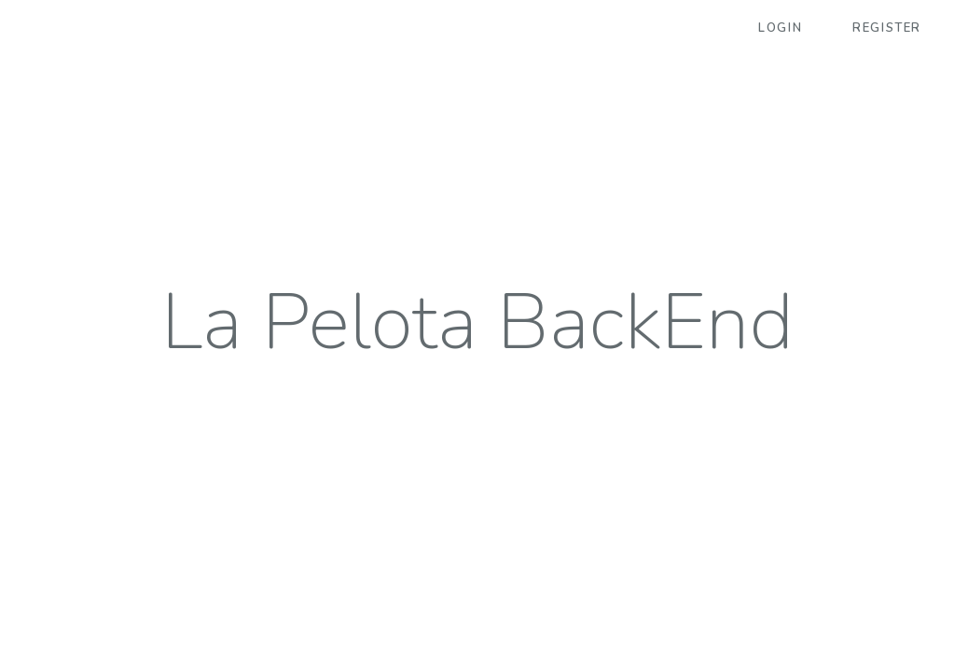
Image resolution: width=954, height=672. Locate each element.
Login (780, 28)
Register (886, 28)
